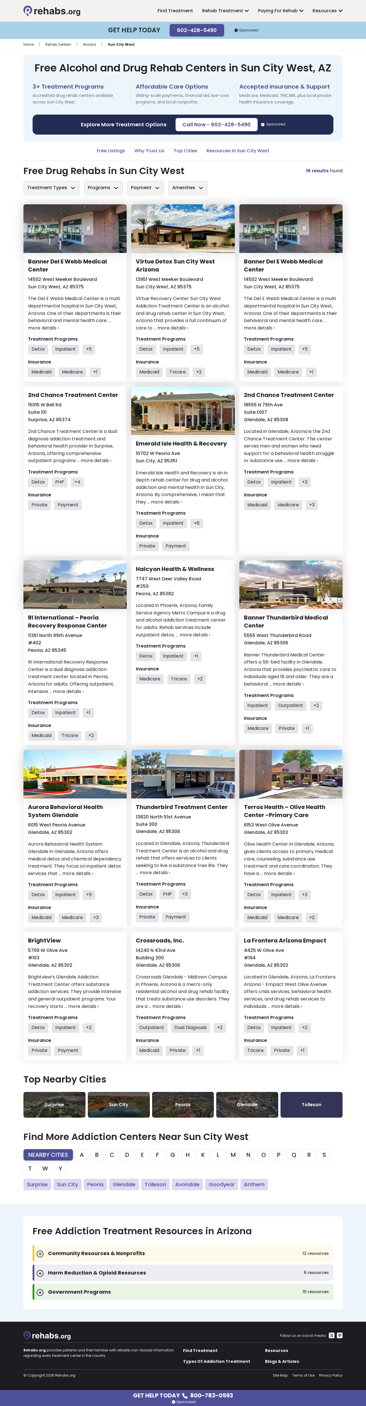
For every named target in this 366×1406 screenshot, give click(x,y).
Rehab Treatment (222, 10)
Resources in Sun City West (237, 150)
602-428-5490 (197, 30)
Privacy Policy (331, 1375)
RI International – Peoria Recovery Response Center (67, 622)
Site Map (280, 1375)
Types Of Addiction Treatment (216, 1361)
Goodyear (222, 1184)
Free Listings (111, 150)
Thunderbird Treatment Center (182, 807)
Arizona (89, 44)
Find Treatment (175, 10)
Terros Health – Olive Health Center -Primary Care (284, 811)
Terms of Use (303, 1375)
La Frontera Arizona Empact (285, 940)
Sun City (67, 1184)
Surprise (37, 1184)
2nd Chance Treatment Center (73, 395)
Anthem (254, 1184)
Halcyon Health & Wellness (175, 569)
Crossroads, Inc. (160, 940)
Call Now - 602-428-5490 (216, 124)
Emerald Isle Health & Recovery (181, 444)
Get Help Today (183, 1395)
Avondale (187, 1184)
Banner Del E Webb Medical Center (67, 265)
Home (28, 44)
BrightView (44, 940)
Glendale (124, 1184)
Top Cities (185, 150)
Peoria (95, 1184)
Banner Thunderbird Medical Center (286, 622)
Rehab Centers (58, 44)
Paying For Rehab (278, 10)
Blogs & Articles (282, 1361)
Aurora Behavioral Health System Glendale (65, 811)
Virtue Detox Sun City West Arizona (175, 265)
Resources (325, 10)
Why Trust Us (149, 150)
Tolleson (155, 1184)
